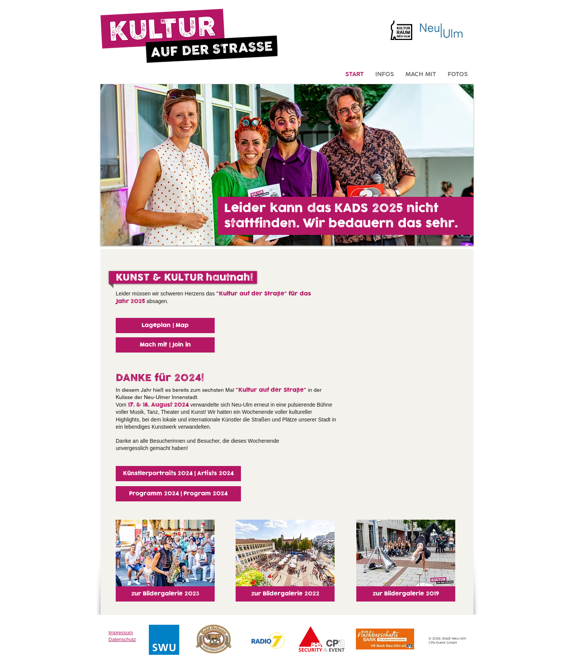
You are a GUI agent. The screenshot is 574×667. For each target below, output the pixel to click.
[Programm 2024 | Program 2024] (178, 493)
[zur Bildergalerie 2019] (405, 594)
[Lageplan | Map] (165, 325)
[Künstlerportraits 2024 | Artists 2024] (178, 473)
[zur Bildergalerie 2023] (165, 594)
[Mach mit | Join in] (165, 345)
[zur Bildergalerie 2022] (285, 594)
